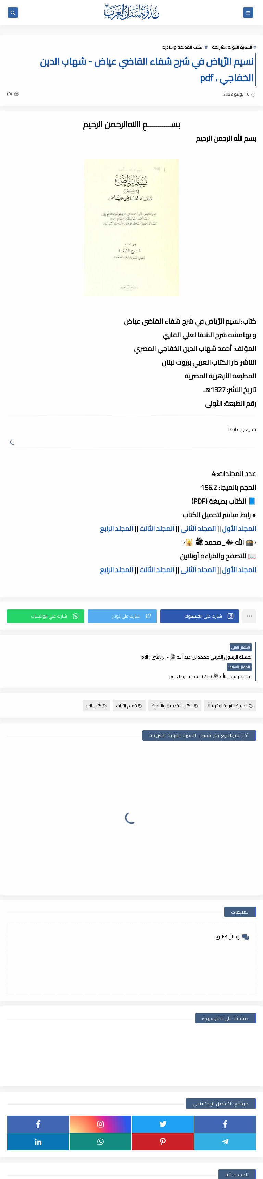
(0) (13, 93)
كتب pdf (96, 686)
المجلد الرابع (116, 528)
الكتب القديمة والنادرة (182, 47)
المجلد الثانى (198, 528)
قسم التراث (129, 686)
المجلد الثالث (156, 528)
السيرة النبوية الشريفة (232, 47)
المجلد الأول (239, 528)
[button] (199, 616)
